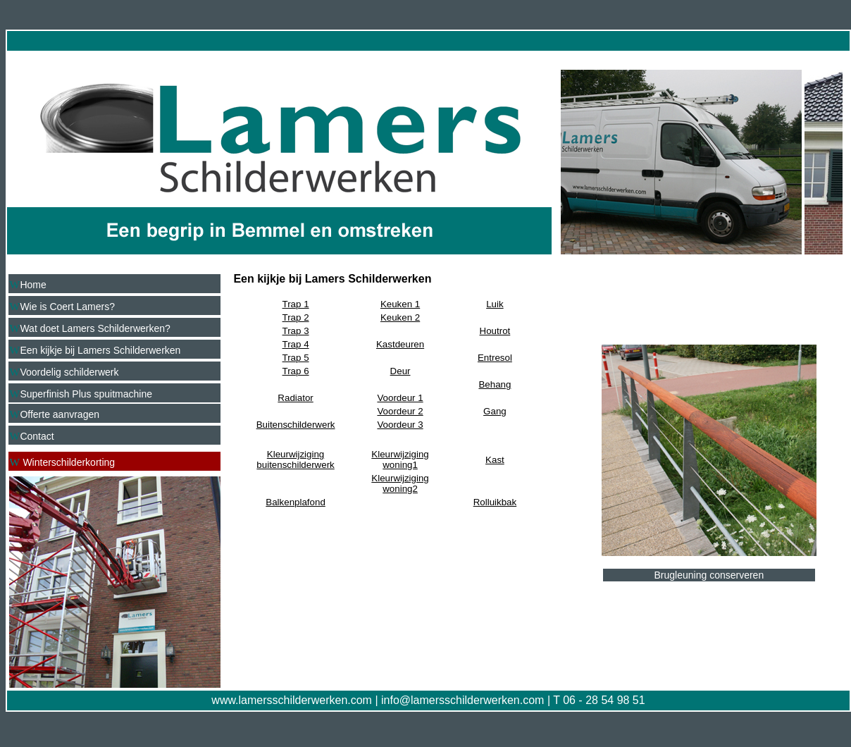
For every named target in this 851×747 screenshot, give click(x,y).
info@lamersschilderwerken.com (462, 700)
